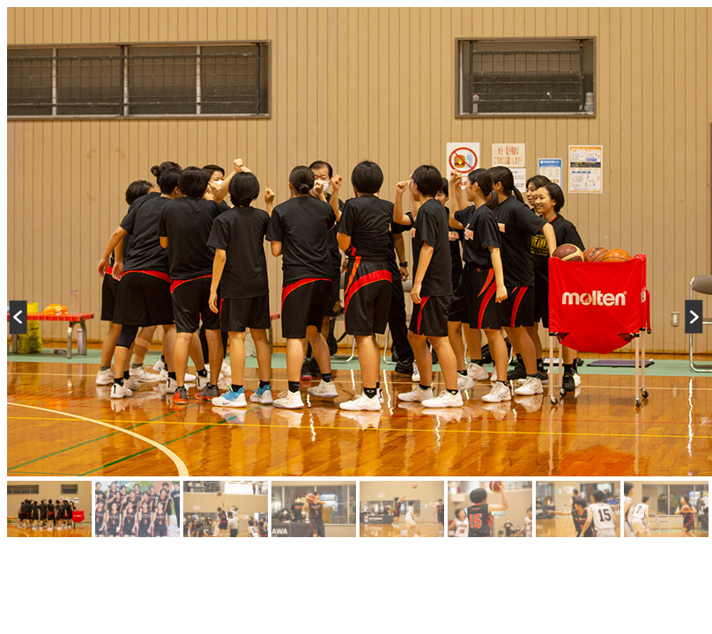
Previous (26, 317)
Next (685, 317)
